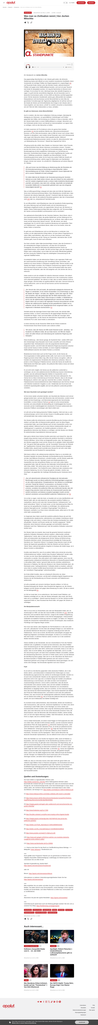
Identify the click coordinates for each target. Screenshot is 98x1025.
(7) (49, 724)
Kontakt (93, 1007)
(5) (70, 494)
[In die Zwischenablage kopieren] (31, 22)
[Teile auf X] (28, 22)
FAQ (94, 1005)
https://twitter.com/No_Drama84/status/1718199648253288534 (45, 829)
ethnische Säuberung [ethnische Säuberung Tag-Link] (41, 912)
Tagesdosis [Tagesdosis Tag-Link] (53, 980)
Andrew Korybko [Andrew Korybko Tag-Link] (37, 910)
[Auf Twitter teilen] (28, 919)
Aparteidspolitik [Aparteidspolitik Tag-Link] (47, 910)
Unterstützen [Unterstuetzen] (81, 2)
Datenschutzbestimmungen (79, 1010)
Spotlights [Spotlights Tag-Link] (53, 946)
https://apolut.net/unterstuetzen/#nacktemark (37, 865)
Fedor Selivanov (35, 849)
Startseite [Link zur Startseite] (4, 7)
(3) (49, 402)
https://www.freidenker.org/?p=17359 (37, 810)
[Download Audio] (70, 64)
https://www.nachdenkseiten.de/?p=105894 (40, 843)
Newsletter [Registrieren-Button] (91, 2)
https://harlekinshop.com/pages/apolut (47, 905)
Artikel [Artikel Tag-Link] (26, 980)
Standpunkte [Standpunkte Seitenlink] (16, 7)
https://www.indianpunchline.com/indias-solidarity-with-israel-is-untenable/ (48, 794)
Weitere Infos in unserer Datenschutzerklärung (24, 1023)
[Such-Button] (71, 3)
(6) (42, 696)
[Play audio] (33, 67)
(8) (52, 728)
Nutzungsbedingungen (80, 1012)
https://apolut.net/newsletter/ (59, 897)
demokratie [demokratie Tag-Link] (61, 910)
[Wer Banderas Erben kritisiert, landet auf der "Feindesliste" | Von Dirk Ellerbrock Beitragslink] (36, 985)
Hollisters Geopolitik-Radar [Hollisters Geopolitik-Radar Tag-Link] (31, 946)
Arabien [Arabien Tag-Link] (54, 910)
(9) (58, 748)
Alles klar (82, 1022)
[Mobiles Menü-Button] (4, 2)
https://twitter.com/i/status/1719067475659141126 (58, 789)
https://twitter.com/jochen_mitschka (34, 781)
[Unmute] (66, 67)
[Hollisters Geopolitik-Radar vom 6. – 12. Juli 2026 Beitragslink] (36, 950)
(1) (41, 187)
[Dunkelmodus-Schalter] (65, 3)
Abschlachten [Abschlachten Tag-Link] (28, 910)
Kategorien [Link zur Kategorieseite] (10, 7)
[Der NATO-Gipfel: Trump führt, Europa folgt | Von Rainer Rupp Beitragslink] (62, 985)
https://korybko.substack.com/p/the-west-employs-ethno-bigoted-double (47, 814)
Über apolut (92, 1010)
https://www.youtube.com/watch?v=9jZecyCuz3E (40, 833)
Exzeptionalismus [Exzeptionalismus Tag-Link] (52, 912)
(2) (32, 131)
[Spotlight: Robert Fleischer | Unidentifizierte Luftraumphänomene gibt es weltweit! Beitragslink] (62, 952)
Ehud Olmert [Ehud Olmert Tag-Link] (69, 910)
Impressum (83, 1014)
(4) (70, 83)
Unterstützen (83, 1005)
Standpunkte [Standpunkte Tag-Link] (28, 12)
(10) (28, 199)
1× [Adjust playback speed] (63, 67)
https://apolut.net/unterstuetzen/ (33, 879)
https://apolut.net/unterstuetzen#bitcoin (40, 873)
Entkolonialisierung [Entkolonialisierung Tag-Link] (29, 912)
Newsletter (83, 1007)
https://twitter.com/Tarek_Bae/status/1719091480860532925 (44, 824)
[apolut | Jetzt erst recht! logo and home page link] (11, 3)
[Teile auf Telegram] (25, 22)
